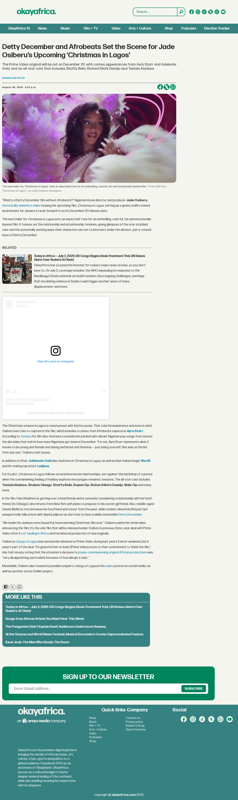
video (109, 566)
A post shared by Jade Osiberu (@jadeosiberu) (55, 413)
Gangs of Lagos (27, 542)
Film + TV (91, 28)
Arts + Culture (140, 28)
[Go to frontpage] (36, 12)
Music (65, 28)
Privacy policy (134, 722)
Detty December (130, 515)
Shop (169, 28)
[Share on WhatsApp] (173, 87)
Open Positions (136, 729)
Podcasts (188, 28)
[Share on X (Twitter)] (167, 87)
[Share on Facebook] (160, 87)
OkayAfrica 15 (19, 28)
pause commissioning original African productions (112, 552)
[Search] (181, 12)
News (42, 28)
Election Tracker (217, 28)
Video (116, 28)
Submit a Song (135, 725)
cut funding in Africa (35, 533)
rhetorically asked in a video (21, 206)
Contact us (133, 718)
